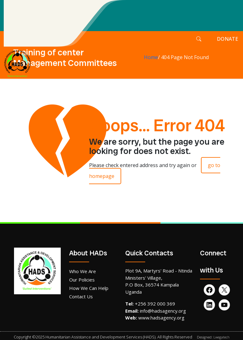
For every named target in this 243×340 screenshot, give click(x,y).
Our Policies (82, 280)
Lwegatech (221, 337)
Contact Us (81, 296)
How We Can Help (88, 288)
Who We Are (82, 271)
